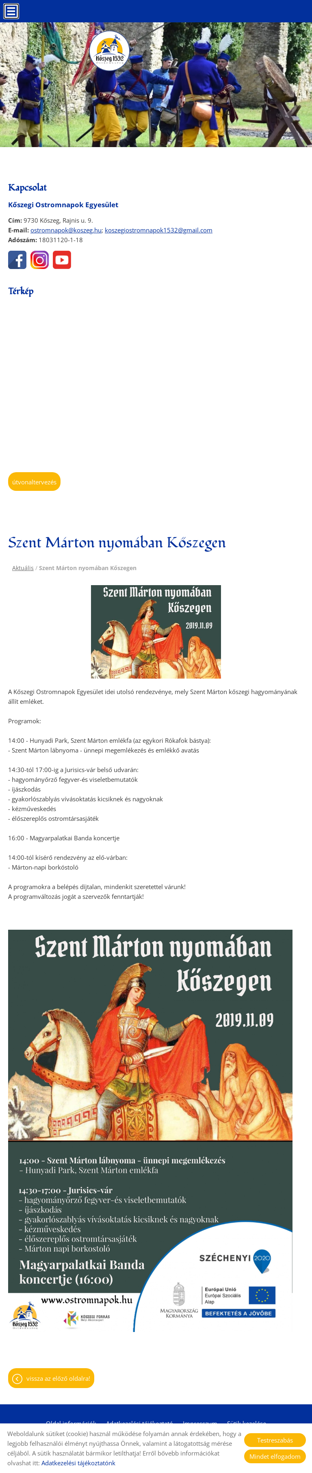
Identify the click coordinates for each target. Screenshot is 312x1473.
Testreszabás (275, 1440)
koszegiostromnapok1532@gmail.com (158, 230)
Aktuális (23, 568)
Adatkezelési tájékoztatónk (78, 1463)
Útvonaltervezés (34, 482)
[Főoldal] (109, 50)
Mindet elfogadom (275, 1456)
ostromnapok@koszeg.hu (66, 230)
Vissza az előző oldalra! (58, 1378)
